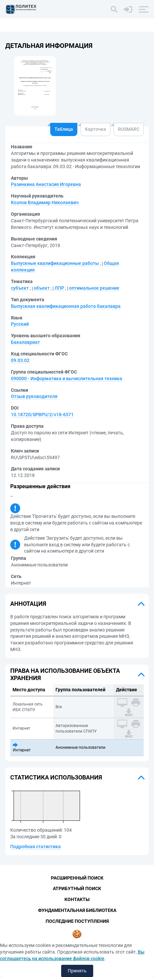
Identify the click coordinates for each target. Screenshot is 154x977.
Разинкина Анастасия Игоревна (46, 184)
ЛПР (59, 288)
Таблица (64, 129)
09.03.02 (20, 360)
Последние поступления (77, 921)
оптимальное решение (94, 288)
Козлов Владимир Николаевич (45, 202)
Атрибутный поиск (77, 888)
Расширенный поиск (77, 878)
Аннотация (28, 603)
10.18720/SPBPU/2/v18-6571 (42, 414)
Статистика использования (56, 777)
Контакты (77, 899)
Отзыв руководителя (34, 396)
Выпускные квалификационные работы (55, 263)
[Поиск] (114, 9)
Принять (77, 970)
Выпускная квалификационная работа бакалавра (66, 306)
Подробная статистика (35, 846)
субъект (20, 288)
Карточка (95, 129)
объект (42, 288)
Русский (20, 324)
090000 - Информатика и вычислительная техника (66, 378)
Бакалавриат (25, 342)
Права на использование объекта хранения (65, 674)
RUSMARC (128, 129)
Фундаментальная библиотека (77, 910)
